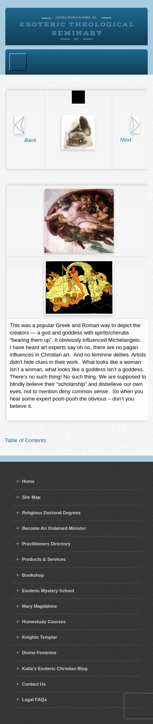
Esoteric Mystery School (48, 590)
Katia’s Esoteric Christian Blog (54, 668)
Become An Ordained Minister (54, 528)
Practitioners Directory (46, 543)
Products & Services (44, 559)
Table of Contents (25, 440)
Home (28, 481)
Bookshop (33, 575)
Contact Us (34, 684)
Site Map (31, 497)
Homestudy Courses (44, 621)
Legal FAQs (34, 699)
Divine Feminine (39, 652)
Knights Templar (39, 637)
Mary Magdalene (39, 606)
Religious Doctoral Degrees (51, 512)
